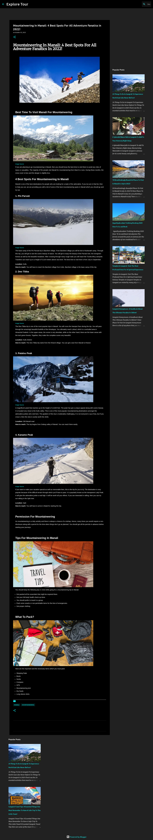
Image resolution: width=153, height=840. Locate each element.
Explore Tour (17, 4)
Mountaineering (28, 705)
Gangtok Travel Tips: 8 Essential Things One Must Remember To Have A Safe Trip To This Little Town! (24, 810)
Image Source (19, 164)
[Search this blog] (139, 4)
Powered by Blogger (76, 837)
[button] (14, 37)
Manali (16, 705)
